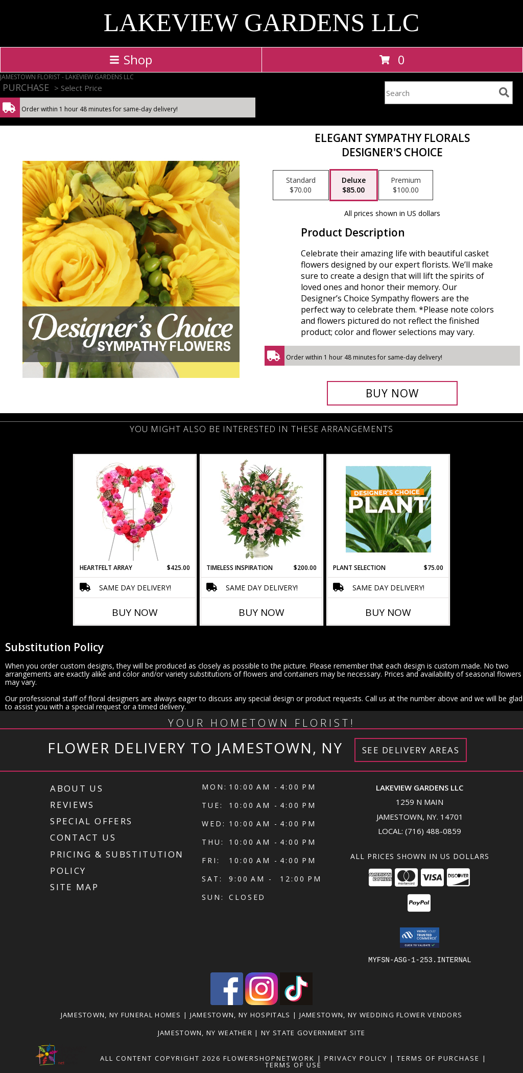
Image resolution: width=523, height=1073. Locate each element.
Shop (130, 59)
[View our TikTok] (296, 1002)
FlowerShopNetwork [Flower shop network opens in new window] (269, 1057)
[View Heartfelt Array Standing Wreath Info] (135, 509)
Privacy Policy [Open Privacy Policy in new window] (355, 1057)
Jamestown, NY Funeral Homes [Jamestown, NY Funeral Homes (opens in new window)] (121, 1014)
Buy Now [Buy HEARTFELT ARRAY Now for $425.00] (135, 612)
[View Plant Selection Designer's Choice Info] (388, 509)
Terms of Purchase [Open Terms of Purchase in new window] (438, 1057)
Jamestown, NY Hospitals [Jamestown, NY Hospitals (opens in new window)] (240, 1014)
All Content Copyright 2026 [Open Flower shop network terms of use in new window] (160, 1057)
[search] (504, 92)
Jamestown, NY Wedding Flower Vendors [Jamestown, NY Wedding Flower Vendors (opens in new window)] (381, 1014)
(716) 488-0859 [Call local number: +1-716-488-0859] (433, 831)
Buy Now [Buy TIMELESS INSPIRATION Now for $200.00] (261, 612)
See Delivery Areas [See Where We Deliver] (411, 750)
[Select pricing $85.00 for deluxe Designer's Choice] (353, 185)
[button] (419, 937)
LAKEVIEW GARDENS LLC (261, 22)
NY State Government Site (313, 1032)
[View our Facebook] (226, 1002)
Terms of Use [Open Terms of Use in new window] (293, 1064)
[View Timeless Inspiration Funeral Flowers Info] (261, 509)
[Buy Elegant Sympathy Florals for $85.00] (392, 393)
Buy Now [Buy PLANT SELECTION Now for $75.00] (388, 612)
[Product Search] (439, 93)
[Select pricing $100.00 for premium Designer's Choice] (406, 185)
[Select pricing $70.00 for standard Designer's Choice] (300, 185)
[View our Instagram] (261, 1002)
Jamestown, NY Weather (205, 1032)
